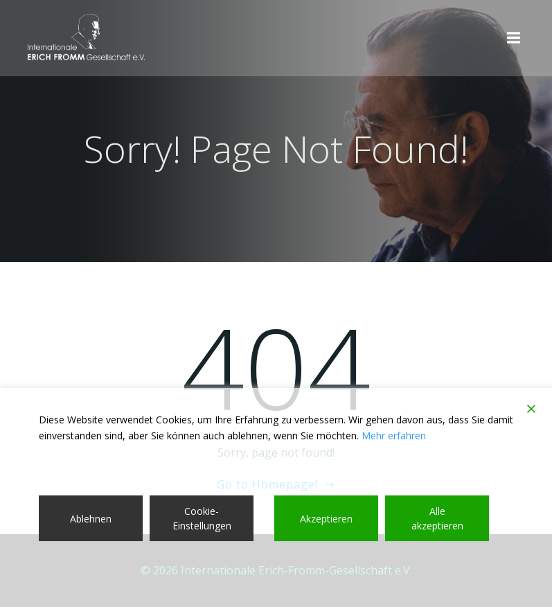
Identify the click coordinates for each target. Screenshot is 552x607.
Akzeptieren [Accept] (326, 518)
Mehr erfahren (394, 435)
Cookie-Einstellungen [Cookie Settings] (201, 518)
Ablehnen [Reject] (91, 518)
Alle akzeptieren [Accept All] (437, 518)
